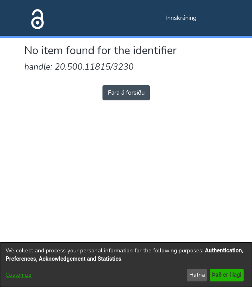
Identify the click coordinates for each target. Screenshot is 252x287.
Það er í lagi (226, 275)
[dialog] (126, 264)
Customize (19, 275)
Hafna (196, 275)
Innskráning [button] (181, 18)
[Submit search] (147, 18)
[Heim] (35, 18)
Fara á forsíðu (126, 92)
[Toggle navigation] (216, 17)
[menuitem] (158, 18)
